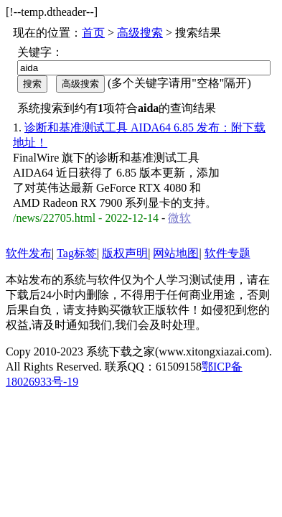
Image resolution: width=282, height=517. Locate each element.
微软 (179, 218)
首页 (93, 33)
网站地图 (176, 253)
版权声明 (125, 253)
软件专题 (227, 253)
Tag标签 (77, 253)
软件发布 (29, 253)
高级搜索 (140, 33)
